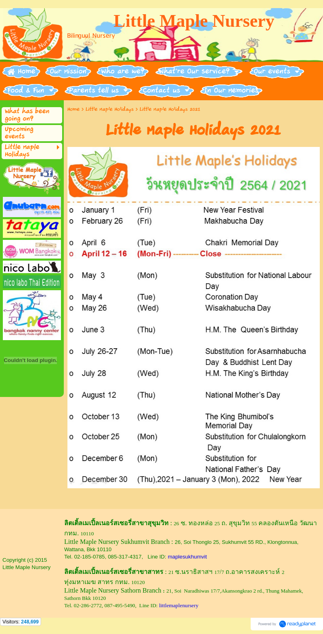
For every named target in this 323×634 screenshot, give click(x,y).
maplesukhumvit (187, 557)
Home (73, 109)
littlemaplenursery (178, 605)
